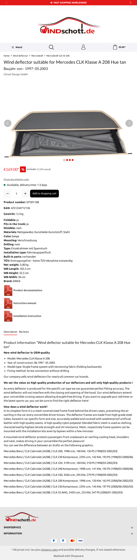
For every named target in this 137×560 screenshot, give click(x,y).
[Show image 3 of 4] (70, 161)
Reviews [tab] (24, 332)
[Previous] (7, 124)
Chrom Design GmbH (17, 75)
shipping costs (50, 549)
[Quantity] (16, 194)
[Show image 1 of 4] (64, 161)
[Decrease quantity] (7, 194)
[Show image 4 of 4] (73, 161)
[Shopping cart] (119, 47)
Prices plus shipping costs (16, 180)
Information (13, 533)
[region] (68, 124)
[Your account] (83, 47)
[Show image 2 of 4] (67, 161)
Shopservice (13, 527)
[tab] (10, 333)
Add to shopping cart (44, 194)
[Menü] (16, 47)
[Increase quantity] (25, 194)
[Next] (129, 124)
